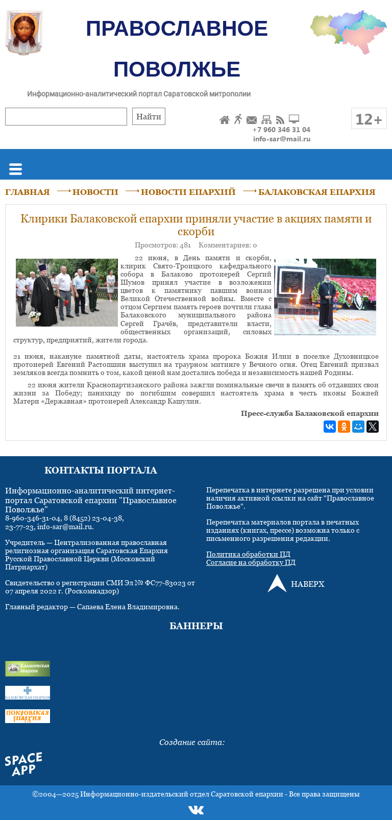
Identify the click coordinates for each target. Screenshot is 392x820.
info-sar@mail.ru (281, 138)
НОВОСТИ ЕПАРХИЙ (188, 191)
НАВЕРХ (307, 583)
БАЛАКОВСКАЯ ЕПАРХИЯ (317, 191)
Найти (148, 116)
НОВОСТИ (95, 191)
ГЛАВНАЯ (27, 191)
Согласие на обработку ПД (251, 562)
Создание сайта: (192, 742)
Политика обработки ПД (248, 554)
